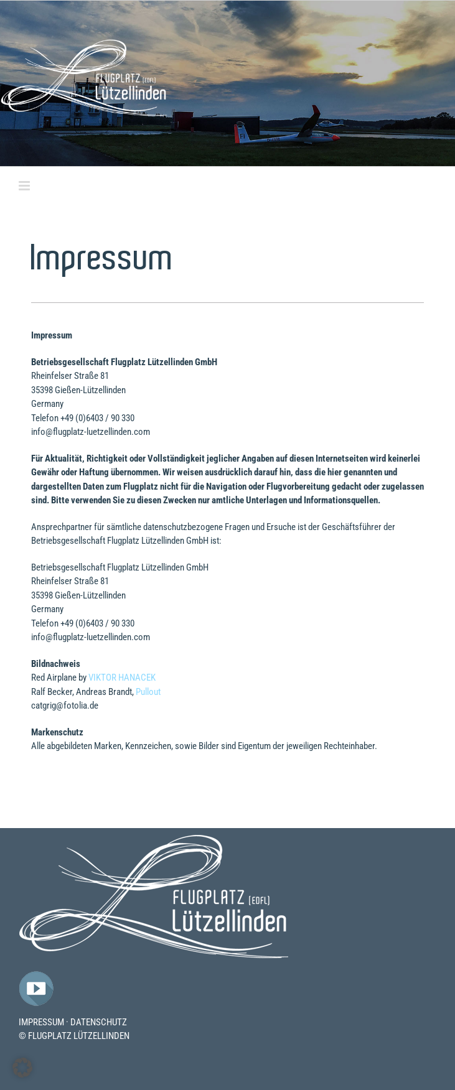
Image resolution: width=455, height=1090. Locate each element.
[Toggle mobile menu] (25, 185)
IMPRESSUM (41, 1022)
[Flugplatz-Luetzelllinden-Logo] (154, 838)
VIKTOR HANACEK (122, 677)
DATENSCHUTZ (98, 1022)
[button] (22, 1067)
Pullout (148, 691)
